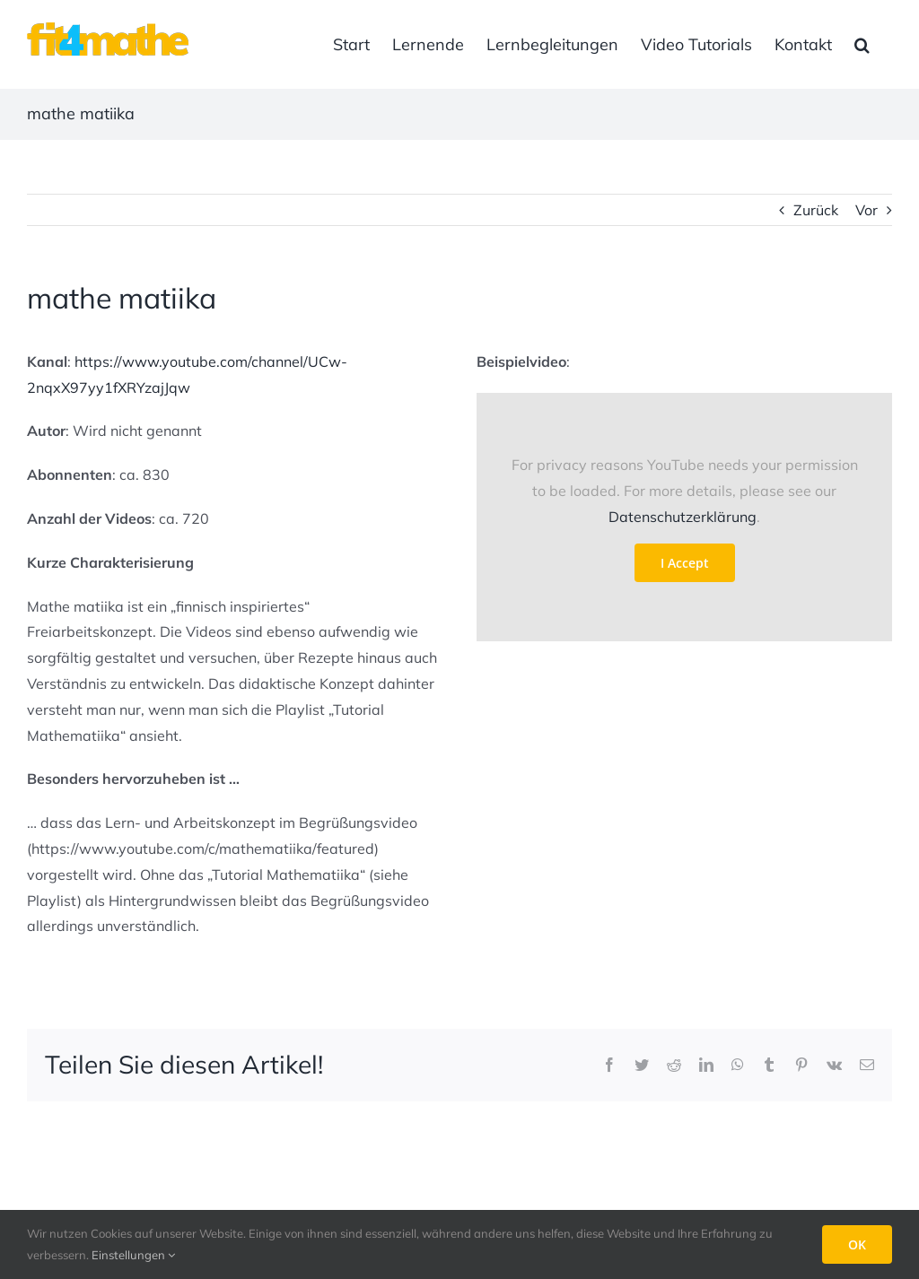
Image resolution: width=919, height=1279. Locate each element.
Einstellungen (133, 1255)
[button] (862, 44)
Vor (866, 210)
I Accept (685, 562)
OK (857, 1244)
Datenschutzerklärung (682, 517)
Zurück (815, 210)
